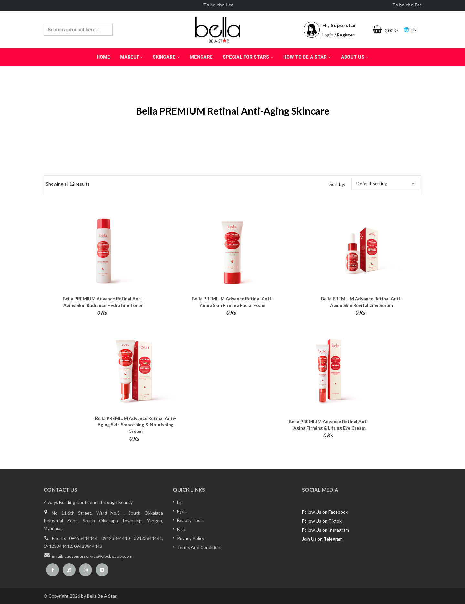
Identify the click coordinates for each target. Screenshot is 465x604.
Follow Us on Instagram (325, 530)
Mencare (201, 57)
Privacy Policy (190, 538)
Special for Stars (248, 57)
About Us (354, 57)
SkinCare (166, 57)
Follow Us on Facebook (325, 512)
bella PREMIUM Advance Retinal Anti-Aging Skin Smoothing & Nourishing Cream (135, 424)
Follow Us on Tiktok (322, 521)
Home (103, 57)
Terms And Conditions (199, 547)
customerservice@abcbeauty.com (98, 556)
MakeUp (131, 57)
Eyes (182, 511)
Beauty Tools (190, 520)
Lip (180, 502)
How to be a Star (307, 57)
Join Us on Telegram (322, 539)
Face (181, 529)
